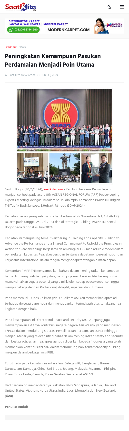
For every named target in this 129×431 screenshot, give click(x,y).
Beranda (10, 47)
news (22, 47)
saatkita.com (53, 189)
